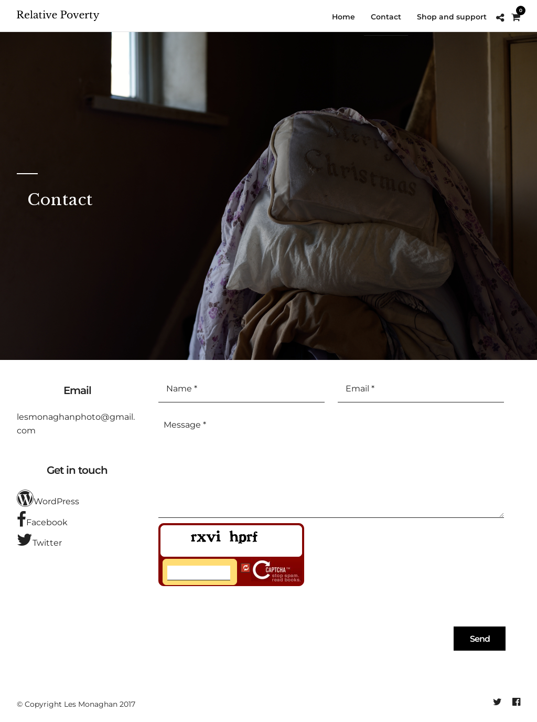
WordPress (48, 498)
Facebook (42, 519)
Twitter (39, 540)
